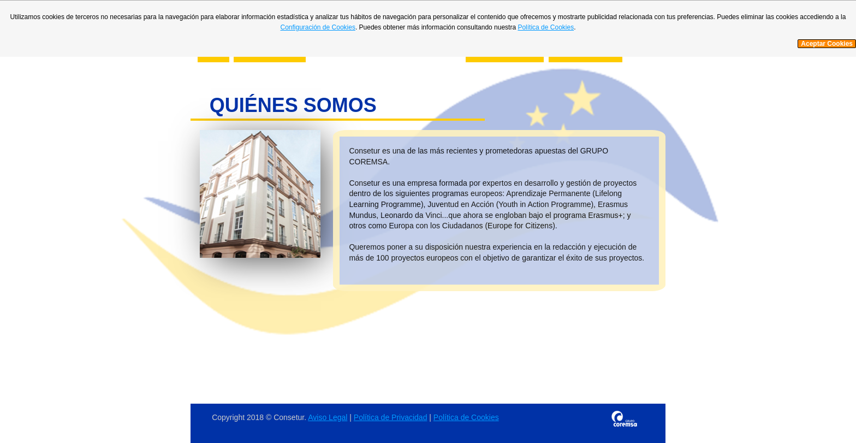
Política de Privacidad (390, 417)
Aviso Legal (327, 417)
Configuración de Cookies (317, 27)
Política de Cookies (466, 417)
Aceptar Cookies (827, 44)
